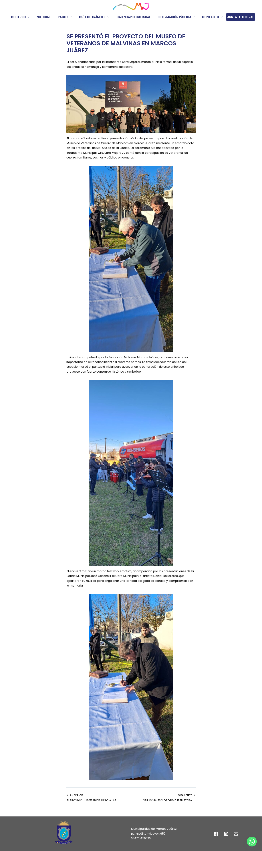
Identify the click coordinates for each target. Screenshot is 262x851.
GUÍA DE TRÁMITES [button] (94, 17)
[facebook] (217, 834)
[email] (237, 834)
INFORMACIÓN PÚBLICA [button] (173, 17)
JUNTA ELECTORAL (235, 17)
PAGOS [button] (66, 17)
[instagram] (227, 834)
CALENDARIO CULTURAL (132, 17)
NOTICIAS (46, 17)
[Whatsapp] (252, 841)
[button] (32, 17)
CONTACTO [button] (208, 17)
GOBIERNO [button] (24, 17)
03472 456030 (141, 838)
